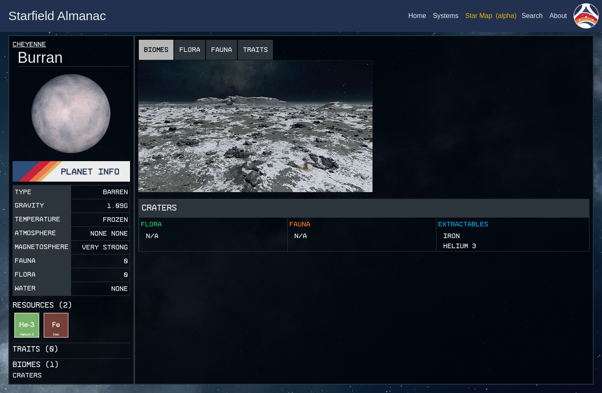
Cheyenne (29, 44)
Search (532, 15)
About (558, 15)
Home (417, 15)
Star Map (478, 15)
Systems (445, 15)
